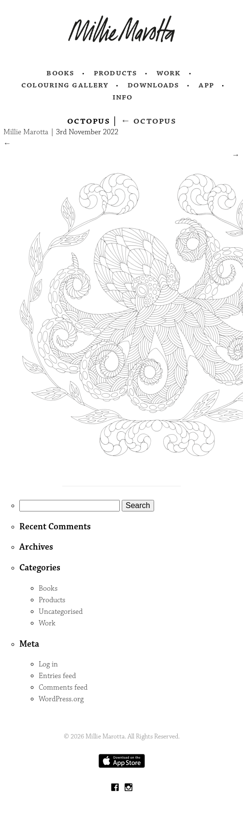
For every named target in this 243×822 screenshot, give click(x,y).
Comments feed (63, 687)
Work (169, 73)
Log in (48, 664)
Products (115, 73)
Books (60, 73)
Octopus (148, 121)
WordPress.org (61, 699)
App (206, 85)
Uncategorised (61, 611)
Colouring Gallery (64, 85)
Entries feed (57, 675)
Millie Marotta (25, 132)
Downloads (153, 85)
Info (123, 97)
